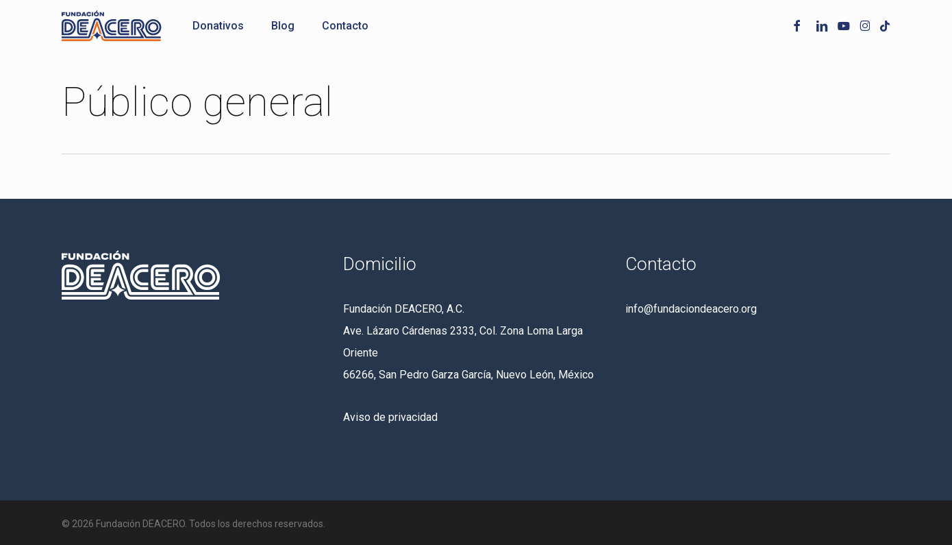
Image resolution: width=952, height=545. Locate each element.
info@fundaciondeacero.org (691, 308)
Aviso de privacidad (390, 417)
